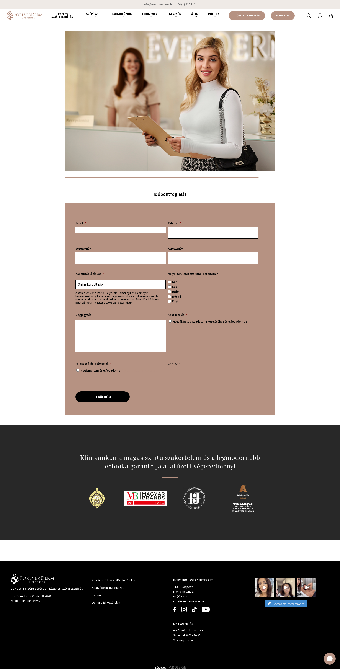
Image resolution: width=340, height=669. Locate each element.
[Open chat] (330, 659)
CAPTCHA (174, 364)
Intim (176, 292)
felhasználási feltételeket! (139, 370)
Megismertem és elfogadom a (118, 370)
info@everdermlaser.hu (188, 601)
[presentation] (201, 375)
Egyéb (176, 301)
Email (80, 223)
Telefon (174, 223)
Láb (174, 287)
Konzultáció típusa (90, 274)
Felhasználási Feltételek (93, 364)
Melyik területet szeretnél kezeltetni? (193, 274)
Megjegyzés (83, 315)
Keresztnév (177, 248)
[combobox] (120, 284)
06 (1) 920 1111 (182, 596)
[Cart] (331, 15)
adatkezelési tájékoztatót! (186, 327)
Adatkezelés (177, 315)
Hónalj (176, 297)
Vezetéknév (84, 248)
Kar (174, 282)
